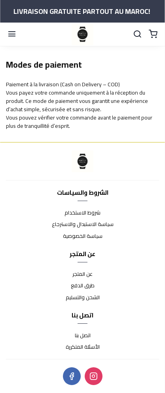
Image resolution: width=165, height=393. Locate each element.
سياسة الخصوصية (82, 236)
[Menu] (12, 34)
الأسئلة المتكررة (83, 347)
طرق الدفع (83, 286)
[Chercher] (137, 34)
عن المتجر (82, 274)
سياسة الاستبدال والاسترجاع (83, 224)
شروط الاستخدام (82, 213)
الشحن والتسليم (83, 298)
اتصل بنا (83, 336)
